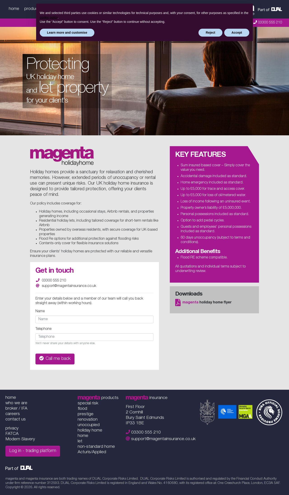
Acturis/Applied (92, 452)
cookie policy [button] (49, 17)
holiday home (90, 430)
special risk (88, 403)
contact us (15, 419)
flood (82, 409)
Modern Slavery (20, 439)
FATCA (12, 434)
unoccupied (89, 425)
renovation (88, 420)
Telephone (43, 329)
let (80, 441)
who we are (16, 403)
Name (40, 311)
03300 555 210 (270, 23)
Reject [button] (210, 32)
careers (12, 414)
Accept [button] (236, 32)
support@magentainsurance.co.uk (69, 286)
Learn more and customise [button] (67, 32)
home (14, 9)
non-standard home (96, 447)
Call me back (55, 358)
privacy (12, 428)
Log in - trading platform (32, 451)
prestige (85, 414)
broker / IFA (16, 408)
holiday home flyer (203, 303)
